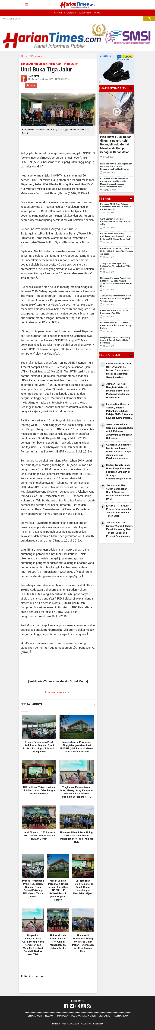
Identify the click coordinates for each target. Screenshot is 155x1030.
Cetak (31, 85)
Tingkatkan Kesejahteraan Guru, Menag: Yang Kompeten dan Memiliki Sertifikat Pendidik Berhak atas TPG (33, 945)
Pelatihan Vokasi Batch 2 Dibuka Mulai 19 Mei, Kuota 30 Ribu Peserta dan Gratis (116, 251)
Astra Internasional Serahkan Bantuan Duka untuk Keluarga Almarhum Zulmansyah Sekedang (119, 431)
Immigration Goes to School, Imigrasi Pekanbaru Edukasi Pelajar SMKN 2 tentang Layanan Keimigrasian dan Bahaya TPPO (119, 411)
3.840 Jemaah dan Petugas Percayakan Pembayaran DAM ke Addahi (115, 221)
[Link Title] (66, 1006)
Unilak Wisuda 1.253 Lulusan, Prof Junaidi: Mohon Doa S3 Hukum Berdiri (39, 835)
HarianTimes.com (58, 692)
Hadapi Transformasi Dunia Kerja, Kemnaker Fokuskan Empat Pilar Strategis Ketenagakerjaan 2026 (118, 472)
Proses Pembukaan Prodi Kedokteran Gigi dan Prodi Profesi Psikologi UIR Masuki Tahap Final (115, 236)
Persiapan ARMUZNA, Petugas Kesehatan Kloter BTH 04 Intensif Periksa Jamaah (115, 207)
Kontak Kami (121, 1015)
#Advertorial (85, 12)
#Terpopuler (70, 12)
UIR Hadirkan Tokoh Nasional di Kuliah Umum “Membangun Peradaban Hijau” (39, 790)
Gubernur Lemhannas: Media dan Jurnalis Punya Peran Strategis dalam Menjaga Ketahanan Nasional (118, 451)
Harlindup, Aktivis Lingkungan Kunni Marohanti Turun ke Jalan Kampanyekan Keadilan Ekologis (116, 166)
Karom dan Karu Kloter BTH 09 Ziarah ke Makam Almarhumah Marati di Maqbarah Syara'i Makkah (118, 370)
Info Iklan (62, 1015)
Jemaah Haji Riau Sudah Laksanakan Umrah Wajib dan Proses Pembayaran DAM (117, 492)
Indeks (97, 12)
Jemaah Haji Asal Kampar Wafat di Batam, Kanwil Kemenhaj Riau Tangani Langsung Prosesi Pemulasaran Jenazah (119, 529)
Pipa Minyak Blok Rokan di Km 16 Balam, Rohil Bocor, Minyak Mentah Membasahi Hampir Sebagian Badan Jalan (115, 144)
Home (24, 56)
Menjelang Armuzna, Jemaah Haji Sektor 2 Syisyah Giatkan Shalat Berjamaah (115, 340)
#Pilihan (58, 12)
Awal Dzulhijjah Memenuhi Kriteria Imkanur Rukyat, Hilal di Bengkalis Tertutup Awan (115, 298)
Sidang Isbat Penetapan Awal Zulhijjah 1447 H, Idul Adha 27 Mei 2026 (115, 266)
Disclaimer (105, 1015)
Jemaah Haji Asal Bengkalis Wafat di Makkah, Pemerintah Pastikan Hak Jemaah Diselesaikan (118, 390)
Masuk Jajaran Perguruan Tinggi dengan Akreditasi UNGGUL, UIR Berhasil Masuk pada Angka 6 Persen (58, 890)
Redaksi (49, 1015)
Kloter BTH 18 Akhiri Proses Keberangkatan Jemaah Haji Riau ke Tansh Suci (119, 510)
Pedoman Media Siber (83, 1015)
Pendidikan (36, 56)
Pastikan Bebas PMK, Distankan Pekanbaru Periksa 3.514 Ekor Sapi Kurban (116, 325)
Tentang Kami (34, 1015)
